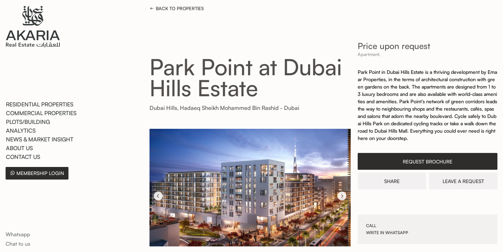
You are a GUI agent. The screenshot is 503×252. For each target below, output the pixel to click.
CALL (371, 225)
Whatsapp (18, 234)
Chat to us (18, 243)
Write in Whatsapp (387, 232)
